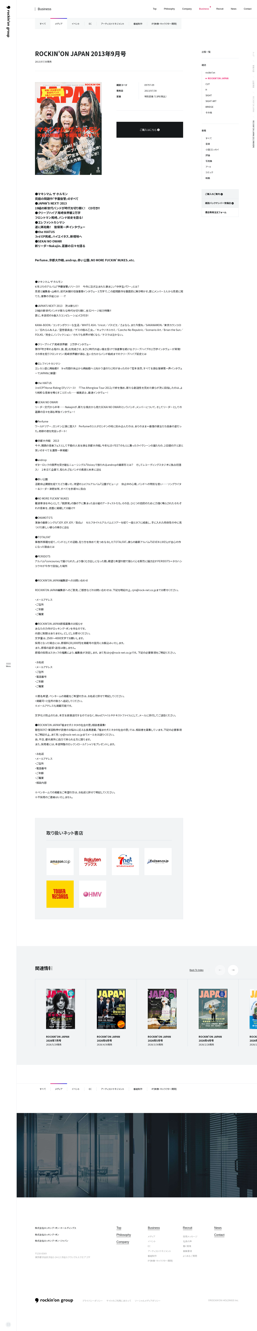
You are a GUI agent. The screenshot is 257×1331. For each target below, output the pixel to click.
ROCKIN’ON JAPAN (253, 104)
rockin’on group (54, 1300)
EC (90, 23)
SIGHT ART (211, 101)
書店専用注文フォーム (215, 212)
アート (208, 166)
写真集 (209, 160)
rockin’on (210, 72)
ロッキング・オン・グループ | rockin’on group (8, 21)
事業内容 (253, 68)
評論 (208, 155)
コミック (209, 172)
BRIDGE (209, 106)
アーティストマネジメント (112, 23)
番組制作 (137, 23)
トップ (253, 54)
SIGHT (209, 95)
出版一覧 (206, 51)
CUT (208, 84)
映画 (208, 178)
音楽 (208, 143)
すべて (43, 23)
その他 (209, 112)
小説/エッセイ (212, 149)
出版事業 (253, 84)
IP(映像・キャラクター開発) (164, 23)
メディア (58, 23)
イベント (76, 23)
